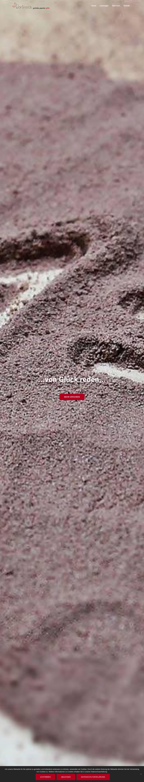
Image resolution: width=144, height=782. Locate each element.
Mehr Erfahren (72, 397)
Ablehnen (66, 777)
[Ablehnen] (141, 774)
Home (93, 6)
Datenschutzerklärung (93, 777)
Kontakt (127, 6)
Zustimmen (45, 777)
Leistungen (104, 6)
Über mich (116, 6)
